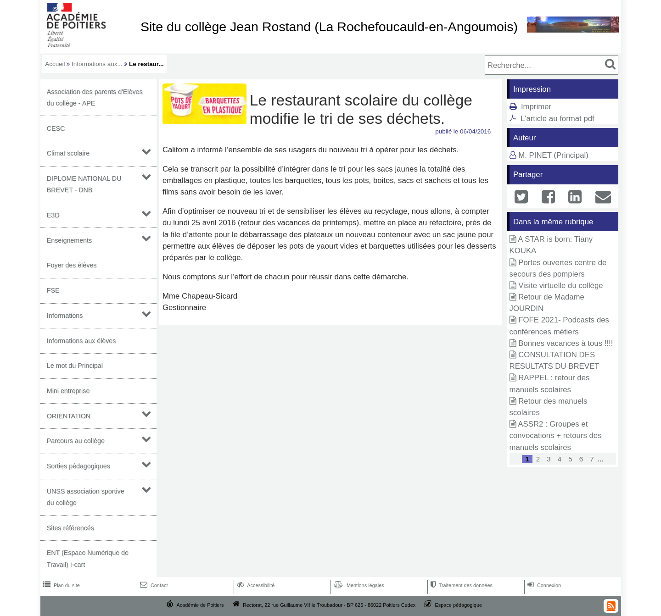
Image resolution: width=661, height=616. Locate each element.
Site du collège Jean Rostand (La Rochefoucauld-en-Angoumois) (329, 26)
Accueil (55, 64)
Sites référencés (70, 528)
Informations (65, 315)
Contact (153, 585)
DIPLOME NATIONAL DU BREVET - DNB (84, 184)
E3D (53, 215)
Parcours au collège (76, 440)
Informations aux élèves (81, 340)
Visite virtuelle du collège (560, 285)
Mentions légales (358, 585)
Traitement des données (461, 585)
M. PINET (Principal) (553, 155)
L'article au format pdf (557, 118)
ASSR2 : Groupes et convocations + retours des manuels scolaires (556, 435)
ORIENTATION (68, 416)
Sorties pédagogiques (78, 466)
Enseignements (69, 240)
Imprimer (536, 106)
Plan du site (60, 585)
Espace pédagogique (458, 604)
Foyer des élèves (72, 265)
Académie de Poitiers (200, 604)
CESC (56, 128)
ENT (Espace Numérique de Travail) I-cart (88, 558)
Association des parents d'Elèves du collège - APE (95, 97)
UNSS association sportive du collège (85, 497)
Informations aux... (97, 64)
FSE (53, 290)
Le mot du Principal (75, 365)
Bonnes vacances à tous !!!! (565, 343)
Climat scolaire (68, 153)
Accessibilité (255, 585)
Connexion (543, 585)
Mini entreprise (68, 390)
